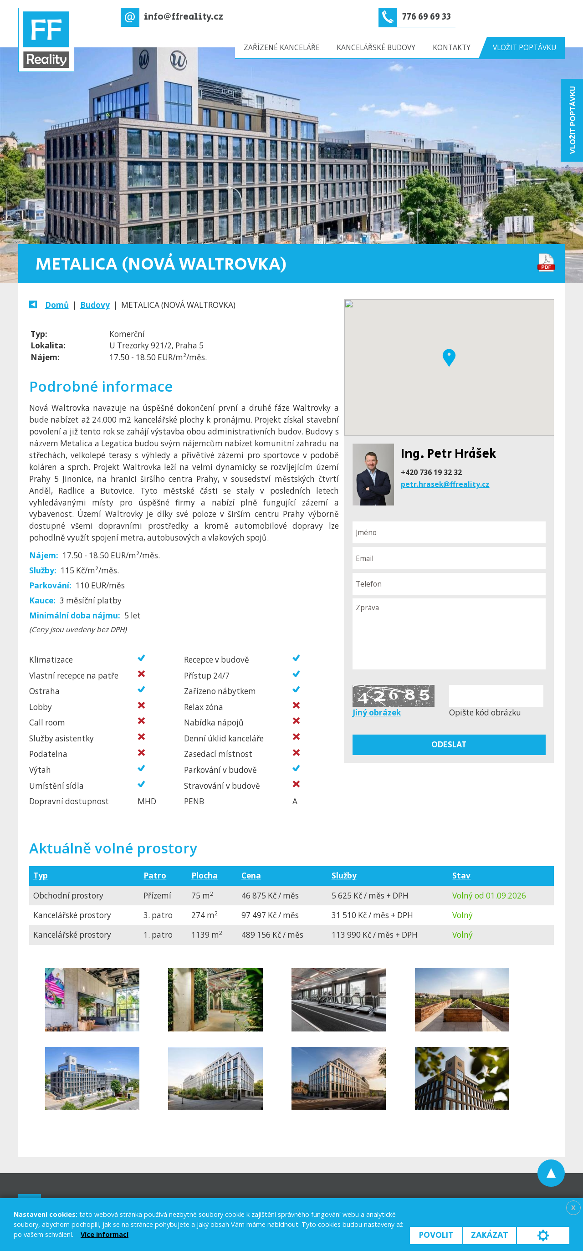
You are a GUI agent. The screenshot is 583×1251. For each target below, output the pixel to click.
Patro (154, 875)
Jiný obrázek (377, 712)
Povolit (436, 1235)
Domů (57, 305)
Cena (251, 875)
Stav (461, 875)
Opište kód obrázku (485, 712)
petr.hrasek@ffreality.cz (445, 484)
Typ (40, 875)
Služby (344, 875)
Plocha (204, 875)
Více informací (104, 1234)
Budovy (95, 305)
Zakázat (489, 1235)
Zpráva (449, 633)
